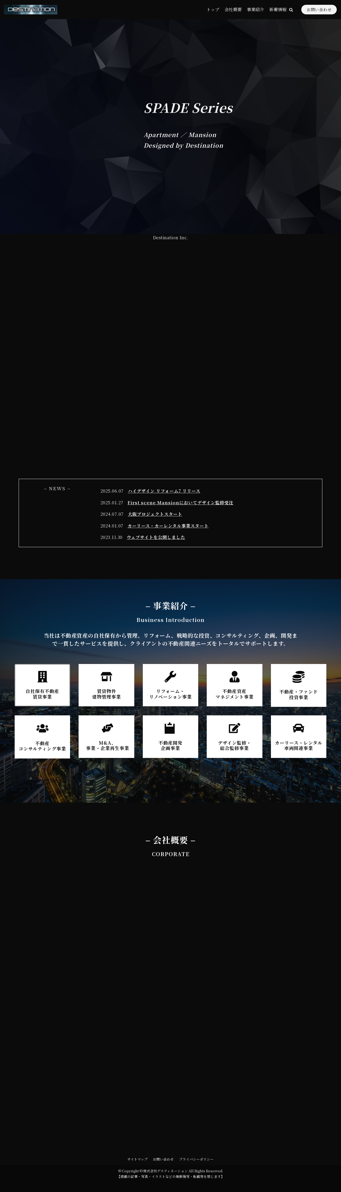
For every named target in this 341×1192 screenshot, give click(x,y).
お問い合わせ (319, 9)
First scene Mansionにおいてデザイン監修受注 (180, 503)
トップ (212, 9)
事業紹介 (255, 9)
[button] (291, 10)
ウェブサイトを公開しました (156, 537)
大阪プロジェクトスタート (155, 514)
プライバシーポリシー (196, 1159)
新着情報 (277, 9)
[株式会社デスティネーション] (30, 9)
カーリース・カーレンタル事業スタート (168, 526)
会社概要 (233, 9)
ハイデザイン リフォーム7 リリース (164, 491)
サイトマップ (137, 1159)
